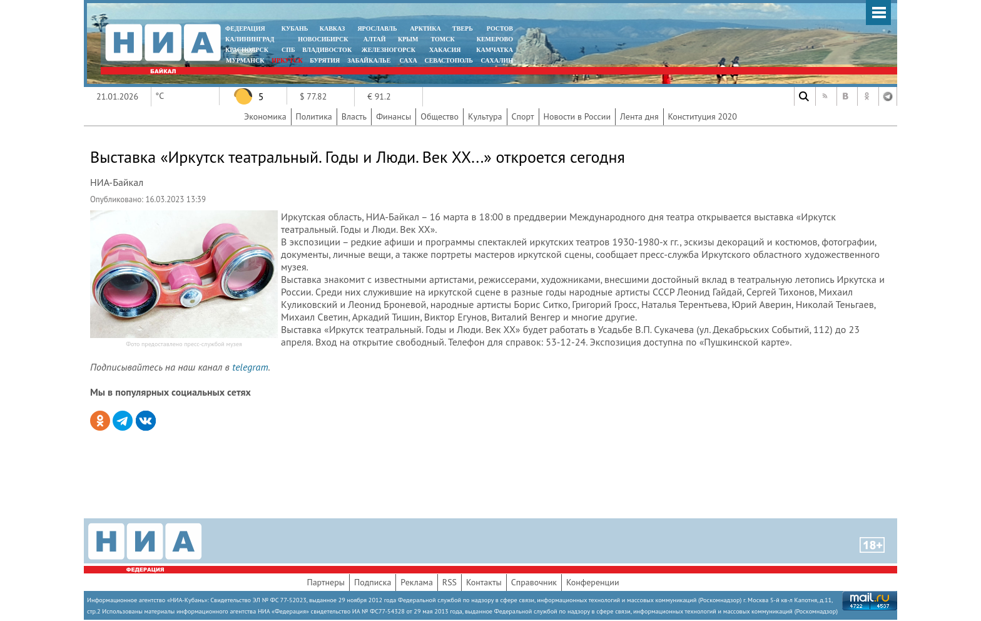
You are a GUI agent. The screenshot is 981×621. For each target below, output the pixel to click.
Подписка (372, 582)
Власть (354, 116)
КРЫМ (408, 39)
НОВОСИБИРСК (323, 39)
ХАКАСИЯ (443, 49)
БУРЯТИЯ (325, 60)
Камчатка (494, 49)
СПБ (288, 49)
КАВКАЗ (332, 28)
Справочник (534, 582)
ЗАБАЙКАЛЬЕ (369, 60)
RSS (449, 582)
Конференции (592, 582)
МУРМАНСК (245, 60)
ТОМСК (444, 39)
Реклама (416, 582)
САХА (408, 60)
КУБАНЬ (295, 28)
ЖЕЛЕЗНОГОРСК (388, 49)
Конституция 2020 (702, 116)
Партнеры (326, 582)
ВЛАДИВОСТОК (327, 49)
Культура (485, 116)
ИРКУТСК (287, 60)
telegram (250, 367)
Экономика (265, 116)
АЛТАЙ (374, 39)
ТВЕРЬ (462, 28)
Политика (314, 116)
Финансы (393, 116)
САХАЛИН (497, 60)
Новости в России (577, 116)
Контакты (484, 582)
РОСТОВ (500, 28)
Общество (439, 116)
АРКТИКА (425, 28)
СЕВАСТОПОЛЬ (448, 60)
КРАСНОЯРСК (246, 49)
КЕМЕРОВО (495, 39)
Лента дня (639, 116)
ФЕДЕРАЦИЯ (245, 28)
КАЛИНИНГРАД (249, 39)
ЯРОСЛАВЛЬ (377, 28)
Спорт (523, 116)
